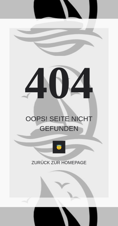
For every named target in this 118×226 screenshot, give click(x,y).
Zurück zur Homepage (59, 162)
